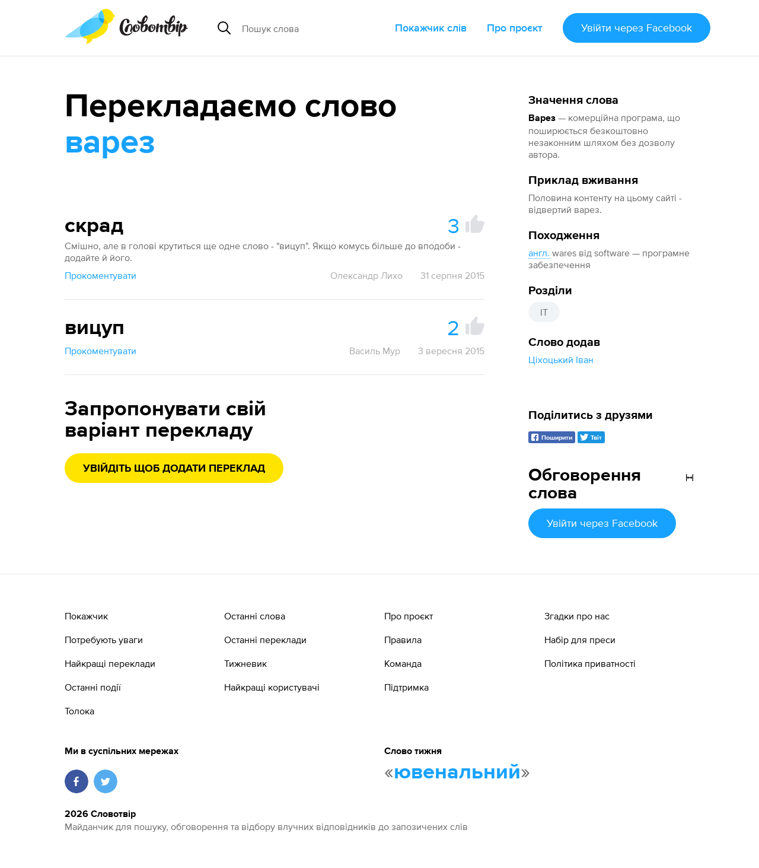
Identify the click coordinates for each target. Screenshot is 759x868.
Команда (403, 663)
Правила (403, 639)
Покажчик (86, 616)
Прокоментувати (100, 275)
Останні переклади (265, 639)
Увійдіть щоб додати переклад (174, 468)
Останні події (93, 687)
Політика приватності (590, 663)
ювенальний (457, 772)
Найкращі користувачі (272, 687)
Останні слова (254, 616)
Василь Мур (374, 350)
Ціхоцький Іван (561, 359)
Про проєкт (515, 27)
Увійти (636, 27)
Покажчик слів (431, 27)
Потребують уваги (104, 639)
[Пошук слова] (313, 28)
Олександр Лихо (366, 275)
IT (544, 312)
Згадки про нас (577, 616)
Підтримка (406, 687)
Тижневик (245, 663)
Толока (79, 710)
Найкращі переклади (110, 663)
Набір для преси (580, 639)
